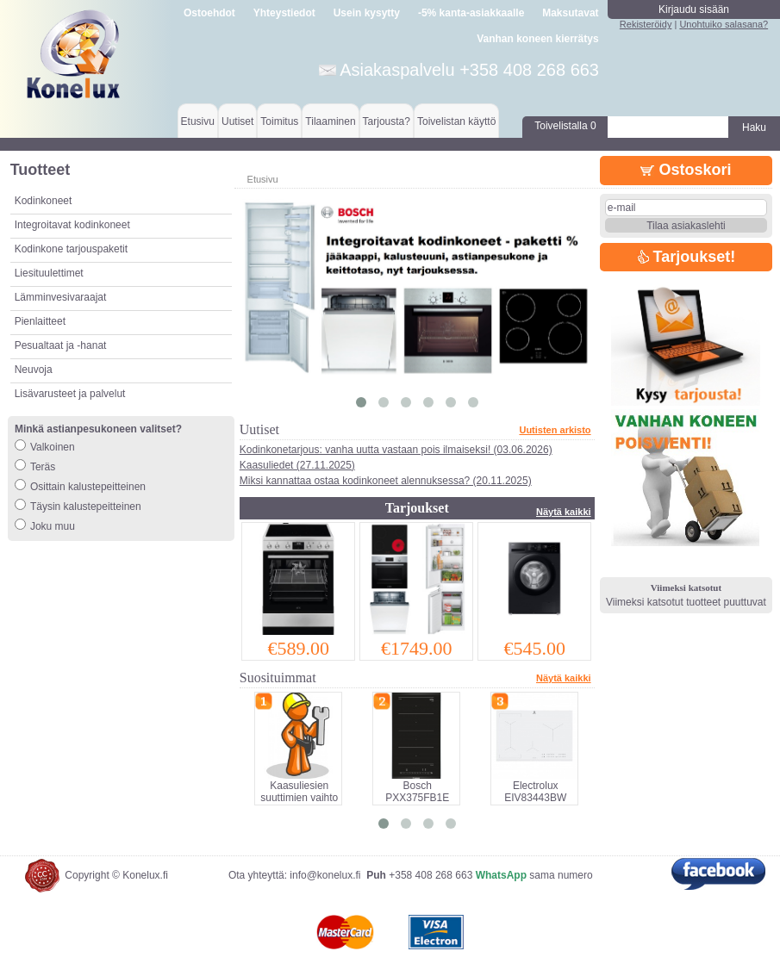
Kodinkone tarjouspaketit (71, 249)
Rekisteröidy (646, 24)
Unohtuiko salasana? (723, 24)
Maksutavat (570, 13)
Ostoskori (685, 169)
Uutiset (237, 121)
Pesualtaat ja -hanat (61, 345)
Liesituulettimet (49, 273)
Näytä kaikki (563, 512)
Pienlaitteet (40, 321)
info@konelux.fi (325, 875)
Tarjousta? (386, 121)
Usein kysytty (367, 13)
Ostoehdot (209, 13)
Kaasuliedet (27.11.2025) (297, 465)
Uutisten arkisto (554, 430)
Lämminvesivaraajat (61, 297)
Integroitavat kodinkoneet (72, 225)
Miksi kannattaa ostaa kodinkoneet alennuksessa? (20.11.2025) (386, 481)
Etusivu (198, 121)
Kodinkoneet (43, 201)
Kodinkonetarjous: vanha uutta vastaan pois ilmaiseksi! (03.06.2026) (396, 450)
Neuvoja (34, 370)
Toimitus (279, 121)
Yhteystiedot (284, 13)
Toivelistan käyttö (456, 121)
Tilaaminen (330, 121)
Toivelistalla (565, 126)
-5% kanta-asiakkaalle (471, 13)
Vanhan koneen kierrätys (537, 39)
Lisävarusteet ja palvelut (70, 394)
